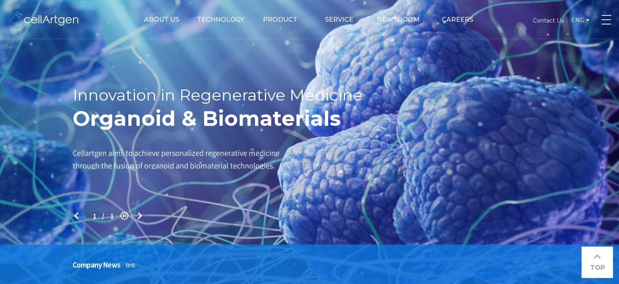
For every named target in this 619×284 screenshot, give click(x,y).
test (130, 264)
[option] (309, 142)
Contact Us (548, 20)
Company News (96, 264)
